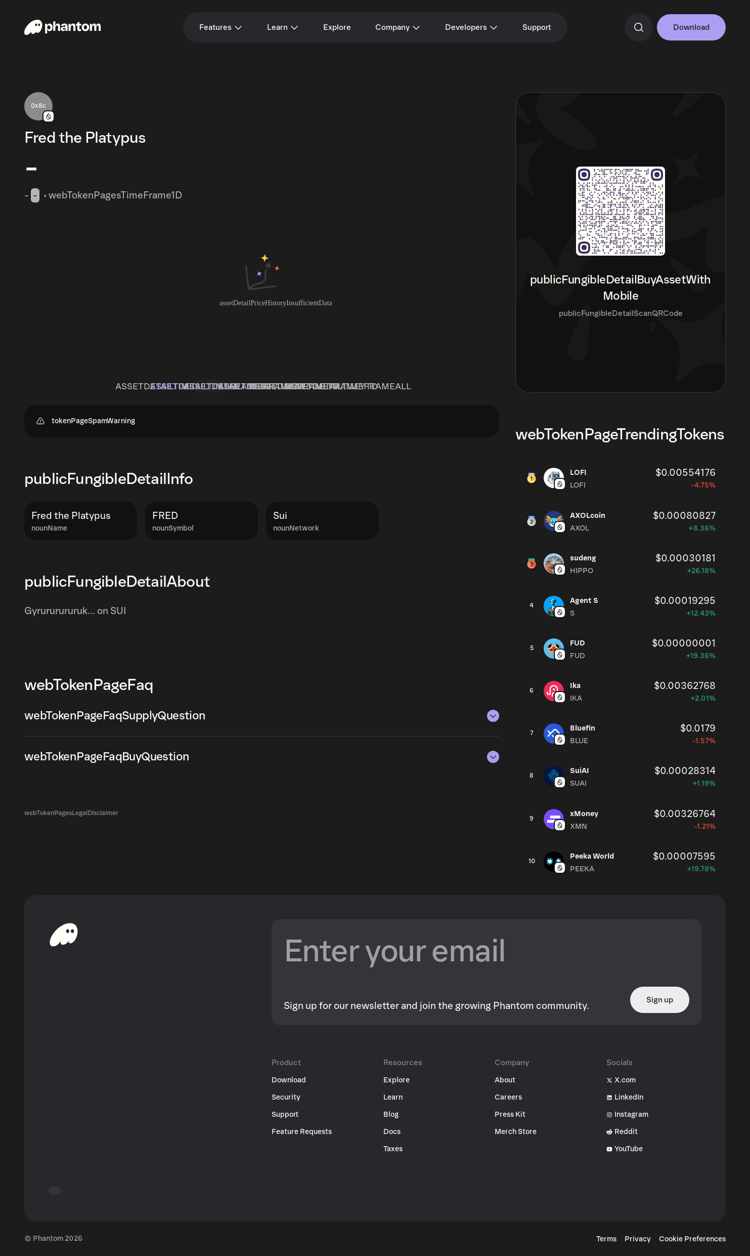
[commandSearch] (639, 27)
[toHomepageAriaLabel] (64, 934)
